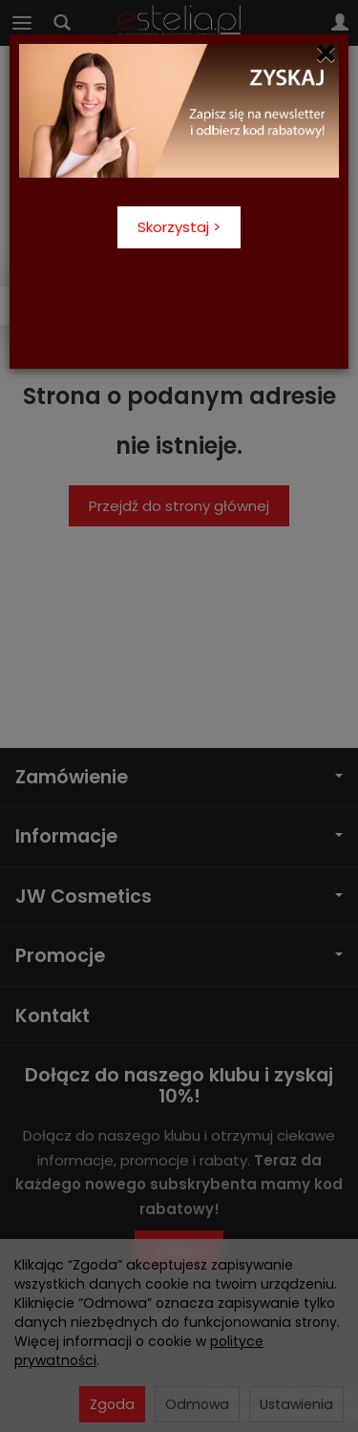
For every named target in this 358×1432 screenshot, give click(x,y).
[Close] (326, 53)
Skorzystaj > (179, 227)
